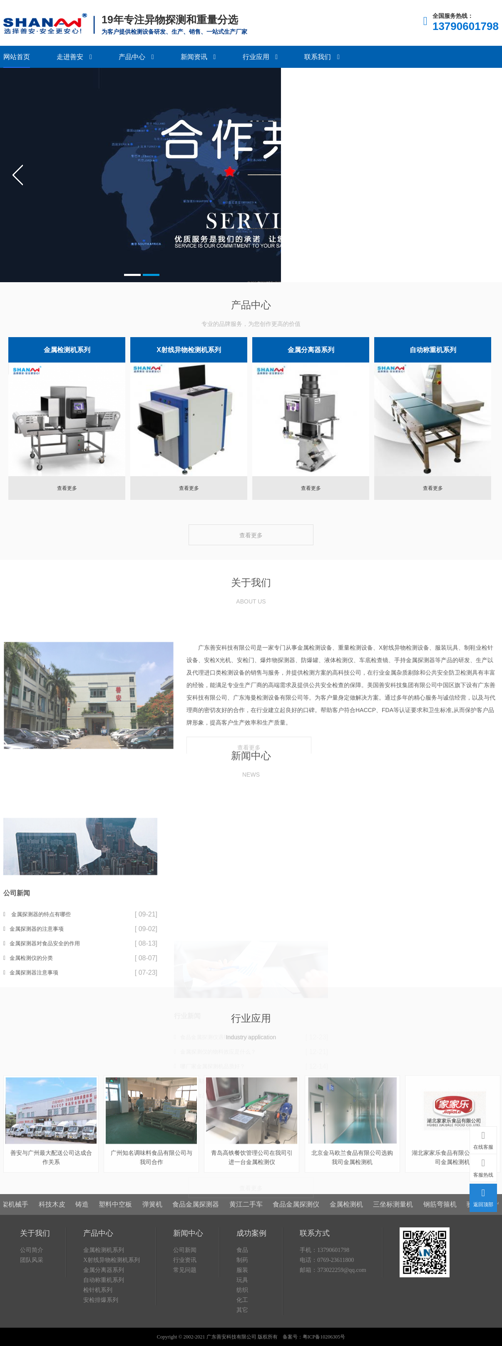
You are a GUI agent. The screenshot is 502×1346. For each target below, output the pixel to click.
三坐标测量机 (403, 1198)
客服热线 (483, 1166)
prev (17, 175)
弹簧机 (162, 1198)
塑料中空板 (125, 1198)
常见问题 (184, 1311)
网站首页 (16, 56)
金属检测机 (356, 1198)
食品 (242, 1291)
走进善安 (74, 57)
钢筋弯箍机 (449, 1198)
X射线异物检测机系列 (189, 349)
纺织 (242, 1331)
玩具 (242, 1321)
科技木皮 (61, 1198)
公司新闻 (184, 1291)
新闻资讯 (198, 57)
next (484, 175)
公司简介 (31, 1291)
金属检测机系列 (67, 349)
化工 (242, 1341)
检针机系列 (97, 1331)
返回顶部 (483, 1196)
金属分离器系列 (311, 349)
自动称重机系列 (433, 349)
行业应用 (260, 57)
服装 (242, 1311)
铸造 (91, 1198)
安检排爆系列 (100, 1341)
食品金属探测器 (205, 1198)
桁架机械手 (21, 1198)
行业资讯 (184, 1301)
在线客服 (483, 1138)
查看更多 (67, 488)
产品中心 (136, 57)
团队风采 (31, 1301)
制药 (242, 1301)
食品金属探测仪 (306, 1198)
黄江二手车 (255, 1198)
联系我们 (321, 57)
